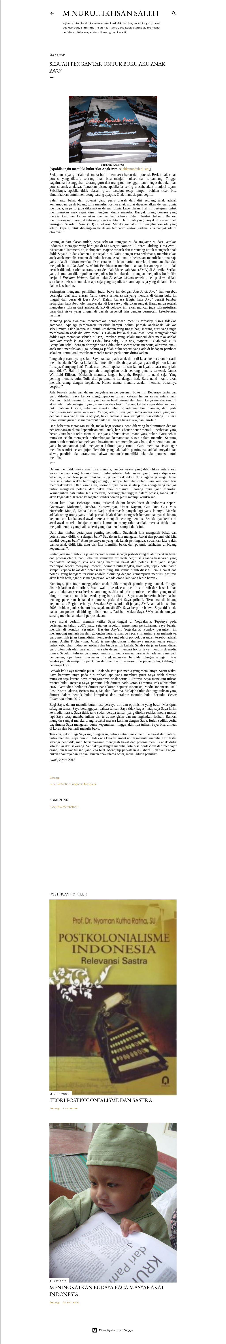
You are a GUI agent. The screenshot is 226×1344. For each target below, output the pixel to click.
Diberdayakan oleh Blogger (113, 1330)
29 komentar (71, 1302)
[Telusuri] (174, 12)
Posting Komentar (63, 806)
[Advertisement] (113, 850)
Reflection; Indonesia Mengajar (77, 784)
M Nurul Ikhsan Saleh (111, 13)
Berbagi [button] (54, 777)
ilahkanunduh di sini (135, 169)
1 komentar (70, 1108)
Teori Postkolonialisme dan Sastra (100, 1100)
